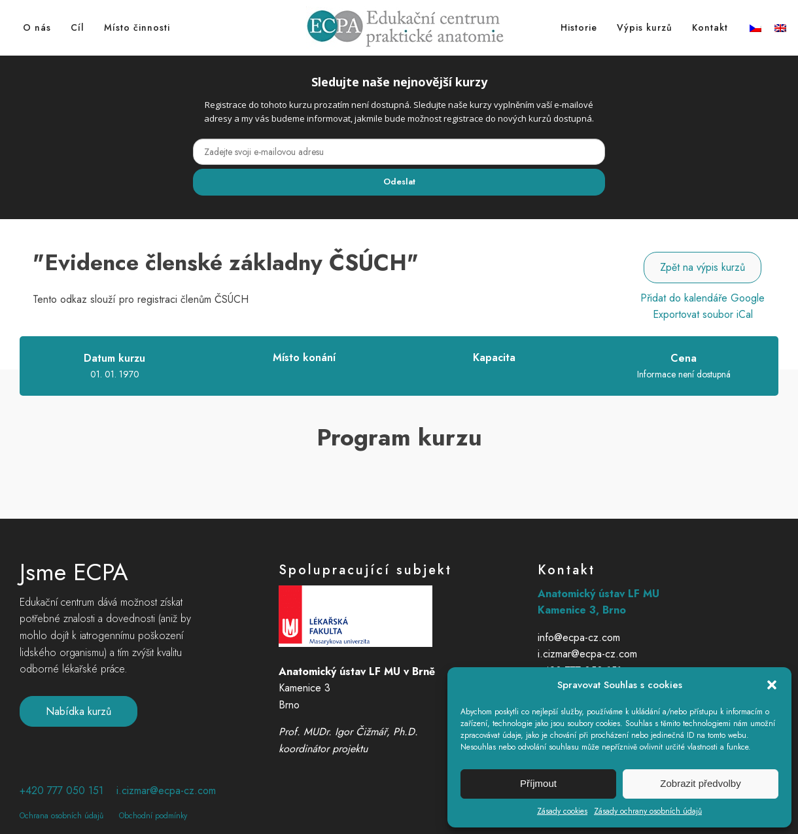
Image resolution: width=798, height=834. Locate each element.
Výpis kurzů (644, 27)
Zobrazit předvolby (700, 783)
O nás (37, 27)
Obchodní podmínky (153, 816)
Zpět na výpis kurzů (702, 267)
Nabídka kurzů (78, 711)
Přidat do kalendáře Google (702, 297)
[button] (771, 684)
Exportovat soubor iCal (703, 314)
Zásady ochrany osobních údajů (648, 811)
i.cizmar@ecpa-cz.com (166, 791)
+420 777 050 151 (61, 791)
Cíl (77, 27)
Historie (579, 27)
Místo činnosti (137, 27)
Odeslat (399, 181)
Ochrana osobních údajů (61, 816)
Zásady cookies (562, 811)
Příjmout (538, 783)
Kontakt (710, 27)
